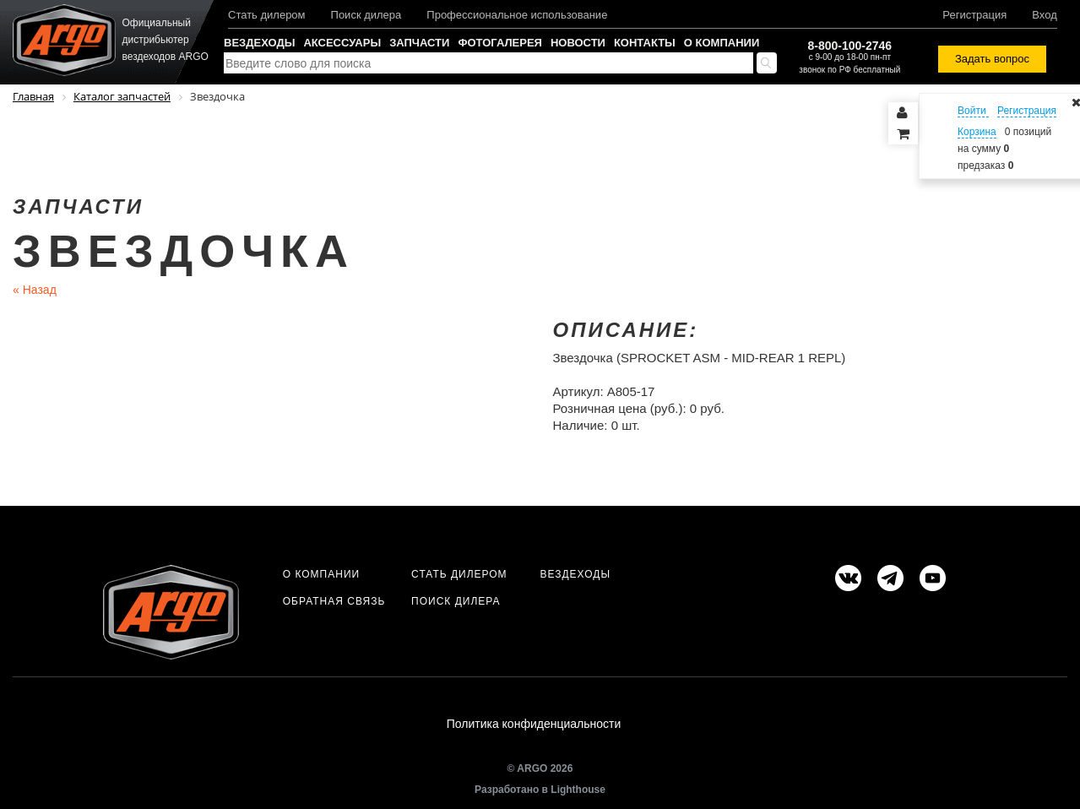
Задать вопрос (992, 58)
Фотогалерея (500, 42)
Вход (1044, 14)
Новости (578, 42)
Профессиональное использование (516, 14)
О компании (721, 42)
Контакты (645, 42)
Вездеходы (259, 42)
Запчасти (419, 42)
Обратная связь (334, 601)
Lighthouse (578, 789)
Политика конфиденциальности (534, 723)
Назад (35, 289)
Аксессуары (342, 42)
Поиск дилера (366, 14)
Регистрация (974, 14)
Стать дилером (267, 14)
